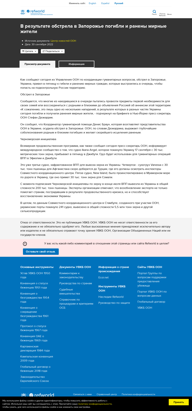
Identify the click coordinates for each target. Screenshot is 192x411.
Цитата (29, 51)
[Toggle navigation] (169, 12)
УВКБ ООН (144, 308)
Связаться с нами (82, 394)
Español (105, 3)
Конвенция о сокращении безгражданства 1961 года (34, 314)
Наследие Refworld (110, 297)
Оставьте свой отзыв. (41, 251)
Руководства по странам (75, 283)
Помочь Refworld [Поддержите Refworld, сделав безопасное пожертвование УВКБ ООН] (162, 14)
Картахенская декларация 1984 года (35, 348)
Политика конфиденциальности (138, 394)
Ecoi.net (103, 277)
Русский (119, 3)
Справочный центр (107, 394)
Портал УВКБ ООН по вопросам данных (152, 293)
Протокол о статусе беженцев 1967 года (33, 328)
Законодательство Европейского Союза (34, 379)
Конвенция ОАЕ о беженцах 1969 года (33, 338)
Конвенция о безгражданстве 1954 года (34, 297)
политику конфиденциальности (95, 403)
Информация (76, 64)
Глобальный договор (151, 302)
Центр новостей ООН (63, 41)
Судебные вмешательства (69, 291)
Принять (179, 402)
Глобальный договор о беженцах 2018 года (35, 369)
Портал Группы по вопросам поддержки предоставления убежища (151, 279)
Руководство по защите (114, 303)
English (92, 3)
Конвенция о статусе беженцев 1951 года (34, 285)
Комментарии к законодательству (71, 275)
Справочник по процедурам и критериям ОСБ (76, 303)
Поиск (154, 14)
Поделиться (52, 51)
